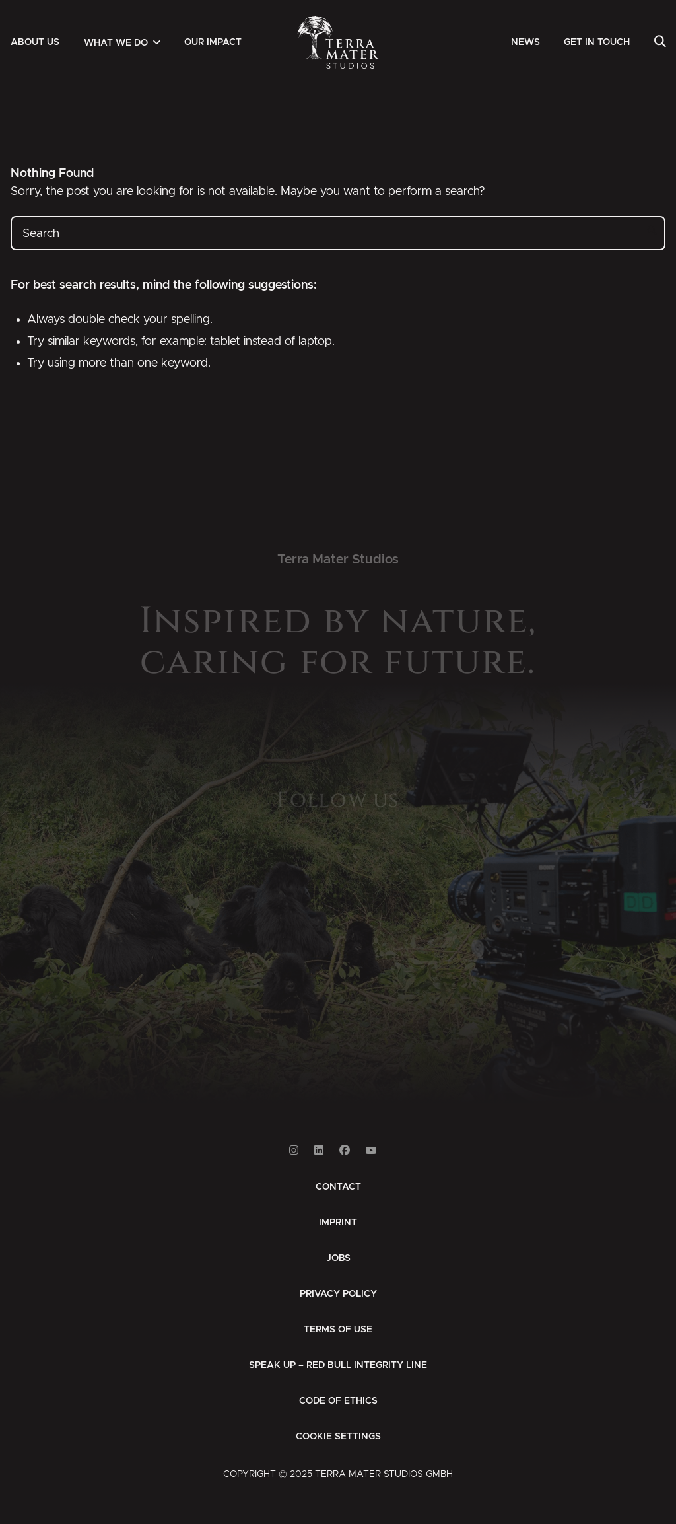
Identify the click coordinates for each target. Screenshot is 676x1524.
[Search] (659, 42)
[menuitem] (35, 42)
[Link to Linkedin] (318, 1150)
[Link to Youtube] (371, 1150)
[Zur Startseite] (338, 42)
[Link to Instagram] (293, 1150)
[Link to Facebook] (344, 1150)
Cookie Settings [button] (338, 1436)
